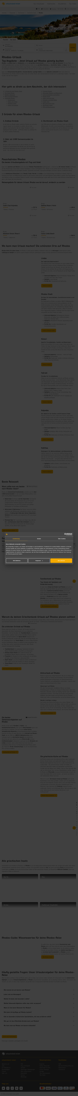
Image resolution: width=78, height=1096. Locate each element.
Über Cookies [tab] (62, 538)
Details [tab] (39, 538)
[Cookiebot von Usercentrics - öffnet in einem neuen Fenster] (65, 534)
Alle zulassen (61, 560)
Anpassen (39, 560)
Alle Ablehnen (16, 560)
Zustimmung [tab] (16, 538)
